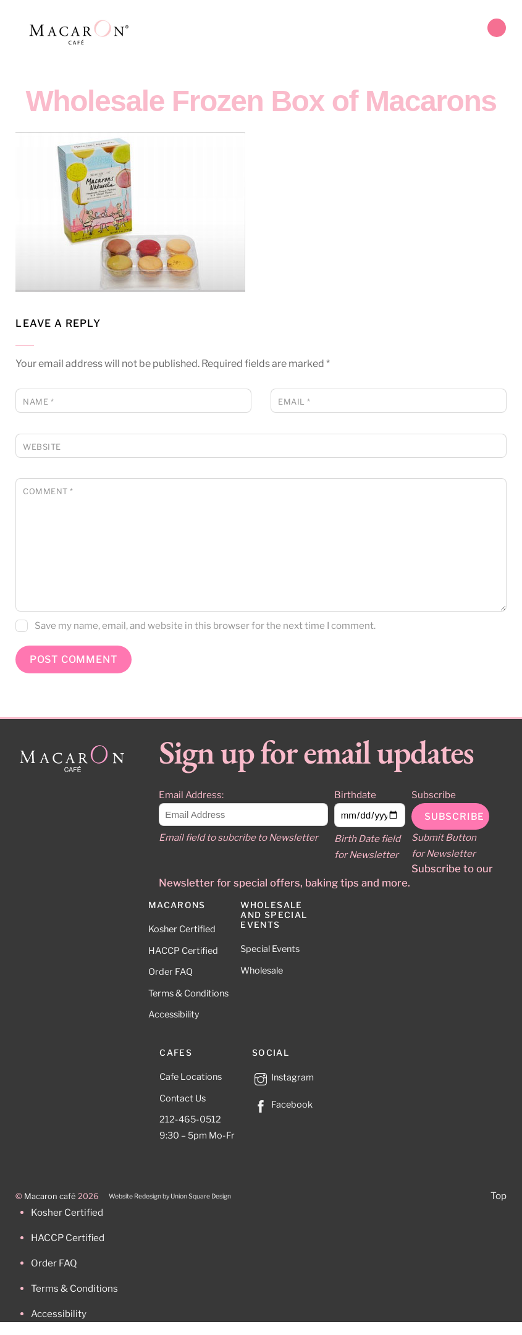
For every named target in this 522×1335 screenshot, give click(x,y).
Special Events (270, 948)
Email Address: (191, 795)
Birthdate (355, 795)
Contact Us (182, 1098)
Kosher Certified (182, 929)
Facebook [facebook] (282, 1104)
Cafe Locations (190, 1076)
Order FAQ (170, 971)
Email (294, 401)
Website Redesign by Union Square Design (170, 1196)
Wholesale (261, 970)
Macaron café (50, 1196)
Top (498, 1196)
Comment (48, 491)
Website (42, 447)
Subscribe (433, 795)
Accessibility (174, 1014)
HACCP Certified (183, 950)
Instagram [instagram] (283, 1077)
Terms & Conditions (188, 993)
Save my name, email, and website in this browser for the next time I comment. (205, 625)
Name (38, 401)
